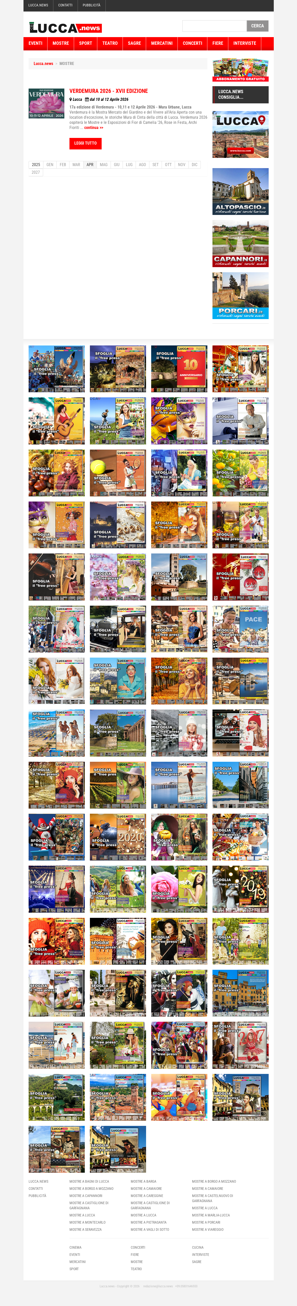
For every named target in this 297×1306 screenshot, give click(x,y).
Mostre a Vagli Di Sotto (150, 1229)
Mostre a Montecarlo (87, 1222)
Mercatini (162, 43)
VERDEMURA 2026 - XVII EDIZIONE (108, 91)
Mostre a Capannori (85, 1196)
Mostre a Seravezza (85, 1229)
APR (90, 164)
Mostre (61, 43)
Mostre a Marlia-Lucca (211, 1215)
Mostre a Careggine (147, 1196)
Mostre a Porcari (206, 1222)
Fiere (217, 43)
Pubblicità (91, 5)
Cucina (198, 1247)
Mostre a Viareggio (207, 1229)
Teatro (110, 43)
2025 (36, 164)
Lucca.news (38, 5)
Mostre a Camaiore (146, 1189)
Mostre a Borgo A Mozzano (91, 1189)
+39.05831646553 (186, 1286)
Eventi (35, 43)
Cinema (75, 1247)
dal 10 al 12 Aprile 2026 (98, 99)
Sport (85, 43)
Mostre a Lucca (82, 1215)
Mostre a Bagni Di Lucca (89, 1181)
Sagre (134, 43)
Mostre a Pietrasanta (149, 1222)
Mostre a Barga (143, 1181)
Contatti (65, 5)
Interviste (244, 43)
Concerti (192, 43)
